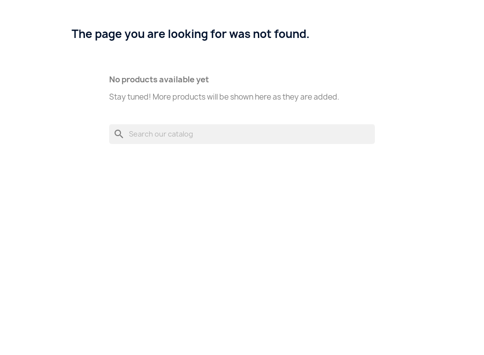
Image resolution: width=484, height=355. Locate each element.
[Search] (242, 134)
